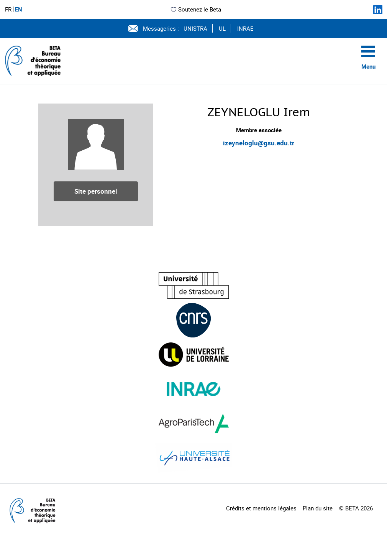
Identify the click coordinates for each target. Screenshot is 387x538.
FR (8, 9)
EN (18, 9)
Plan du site (318, 508)
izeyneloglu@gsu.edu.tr (258, 142)
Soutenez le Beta (195, 9)
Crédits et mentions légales (261, 508)
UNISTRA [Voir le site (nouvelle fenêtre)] (195, 28)
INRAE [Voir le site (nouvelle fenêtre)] (245, 28)
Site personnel (95, 191)
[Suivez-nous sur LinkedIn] (377, 9)
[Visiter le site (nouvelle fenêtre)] (194, 285)
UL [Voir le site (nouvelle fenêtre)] (222, 28)
